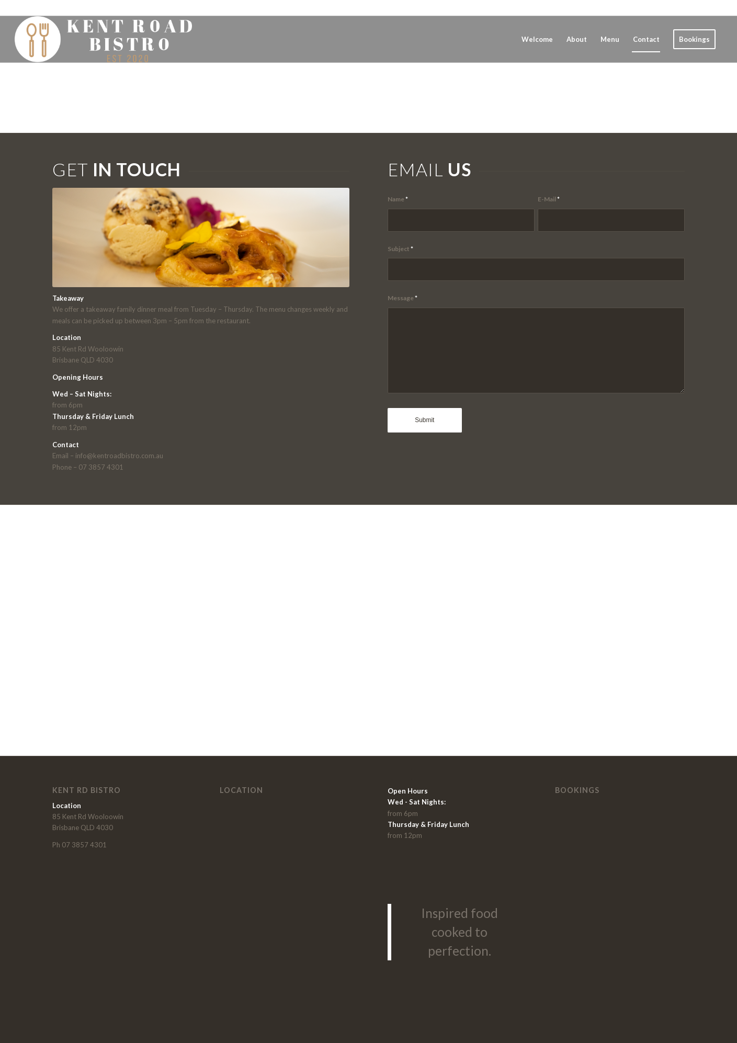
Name (398, 199)
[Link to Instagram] (714, 8)
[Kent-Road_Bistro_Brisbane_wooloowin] (105, 39)
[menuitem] (537, 39)
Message (402, 298)
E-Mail (549, 199)
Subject (400, 249)
